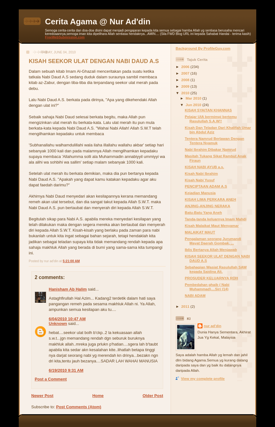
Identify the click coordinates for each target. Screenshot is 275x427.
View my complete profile (203, 378)
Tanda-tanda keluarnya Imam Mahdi (215, 219)
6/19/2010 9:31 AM (66, 370)
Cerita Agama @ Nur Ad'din (97, 21)
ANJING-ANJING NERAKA (207, 206)
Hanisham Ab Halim (68, 289)
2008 (185, 80)
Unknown (58, 323)
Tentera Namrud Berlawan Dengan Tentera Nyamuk (214, 140)
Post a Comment (51, 379)
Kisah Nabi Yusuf (199, 180)
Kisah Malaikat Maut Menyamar (212, 225)
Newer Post (42, 395)
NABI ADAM (195, 295)
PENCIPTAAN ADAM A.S (206, 186)
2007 (185, 73)
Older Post (152, 395)
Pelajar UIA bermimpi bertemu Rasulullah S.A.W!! (211, 119)
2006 (185, 67)
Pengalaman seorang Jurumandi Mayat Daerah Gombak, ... (213, 241)
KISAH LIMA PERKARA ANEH (210, 199)
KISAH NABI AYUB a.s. (204, 167)
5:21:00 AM (71, 261)
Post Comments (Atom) (78, 407)
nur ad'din (212, 326)
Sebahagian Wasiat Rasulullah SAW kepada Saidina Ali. (216, 269)
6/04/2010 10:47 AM (67, 319)
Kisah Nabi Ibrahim (201, 173)
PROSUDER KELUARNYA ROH (211, 278)
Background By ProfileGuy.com (203, 48)
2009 (185, 86)
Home (97, 395)
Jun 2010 (194, 105)
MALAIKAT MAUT (200, 232)
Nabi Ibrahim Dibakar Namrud (210, 149)
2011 (185, 306)
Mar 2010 (194, 98)
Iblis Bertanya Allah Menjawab (211, 250)
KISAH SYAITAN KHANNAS (208, 110)
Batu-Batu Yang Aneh (203, 212)
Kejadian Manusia (200, 193)
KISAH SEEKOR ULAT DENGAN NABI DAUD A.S (94, 61)
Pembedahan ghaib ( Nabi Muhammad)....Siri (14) (207, 286)
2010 (185, 93)
